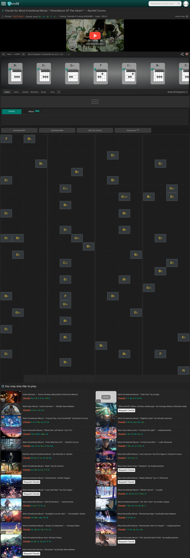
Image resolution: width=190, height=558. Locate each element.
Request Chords (126, 410)
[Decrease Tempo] (3, 54)
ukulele (25, 92)
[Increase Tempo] (23, 54)
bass (53, 92)
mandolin (34, 92)
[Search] (178, 3)
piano (16, 92)
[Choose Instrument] (59, 92)
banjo (43, 92)
